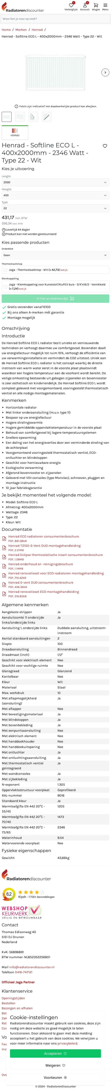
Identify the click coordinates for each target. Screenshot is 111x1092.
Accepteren (55, 1053)
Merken (21, 30)
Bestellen (8, 1003)
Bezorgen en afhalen (17, 1008)
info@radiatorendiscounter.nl (31, 967)
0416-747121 (23, 972)
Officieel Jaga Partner (18, 982)
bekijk (64, 269)
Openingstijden (13, 998)
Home (6, 30)
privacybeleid (67, 1043)
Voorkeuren (55, 1077)
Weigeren (56, 1065)
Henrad (37, 30)
